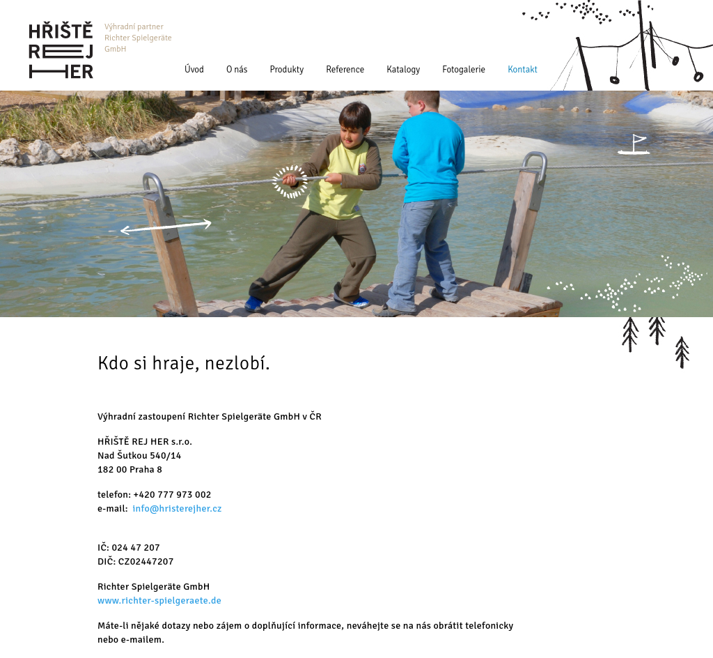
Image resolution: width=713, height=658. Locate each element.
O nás (237, 69)
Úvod (194, 69)
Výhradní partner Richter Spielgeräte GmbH (138, 38)
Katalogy (403, 69)
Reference (345, 69)
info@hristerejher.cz (177, 508)
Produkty (287, 69)
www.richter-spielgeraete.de (159, 600)
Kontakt (523, 69)
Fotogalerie (463, 69)
